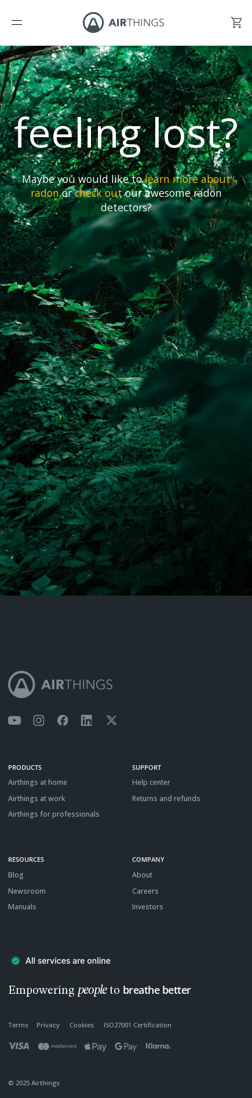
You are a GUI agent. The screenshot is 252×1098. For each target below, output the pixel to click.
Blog (16, 875)
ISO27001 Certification (137, 1024)
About (142, 875)
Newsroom (27, 891)
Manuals (22, 907)
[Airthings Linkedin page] (87, 720)
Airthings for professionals (54, 814)
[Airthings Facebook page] (62, 720)
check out (98, 193)
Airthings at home (37, 782)
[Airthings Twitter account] (111, 720)
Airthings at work (36, 798)
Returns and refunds (166, 798)
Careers (145, 891)
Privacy (48, 1024)
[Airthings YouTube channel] (14, 720)
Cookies (82, 1024)
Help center (151, 782)
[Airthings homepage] (126, 684)
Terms (18, 1024)
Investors (147, 907)
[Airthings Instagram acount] (39, 720)
